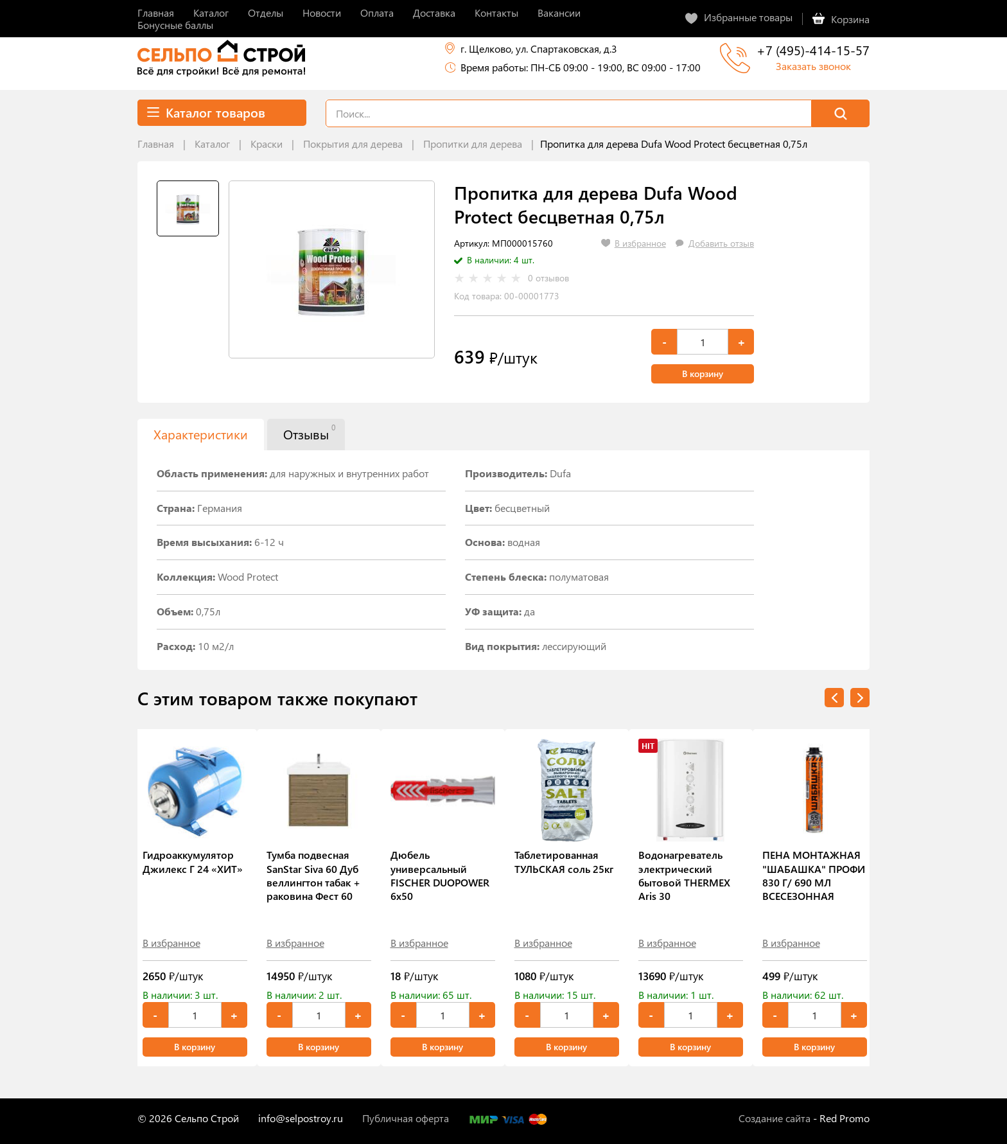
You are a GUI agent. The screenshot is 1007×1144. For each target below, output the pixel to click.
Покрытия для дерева (353, 143)
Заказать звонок (813, 66)
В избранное (171, 942)
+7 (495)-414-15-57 (813, 49)
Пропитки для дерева (472, 143)
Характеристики (200, 434)
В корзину (702, 373)
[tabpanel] (332, 269)
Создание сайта (774, 1118)
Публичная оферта (405, 1118)
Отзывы (309, 432)
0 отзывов (548, 278)
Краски (266, 143)
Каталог (212, 143)
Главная (155, 143)
